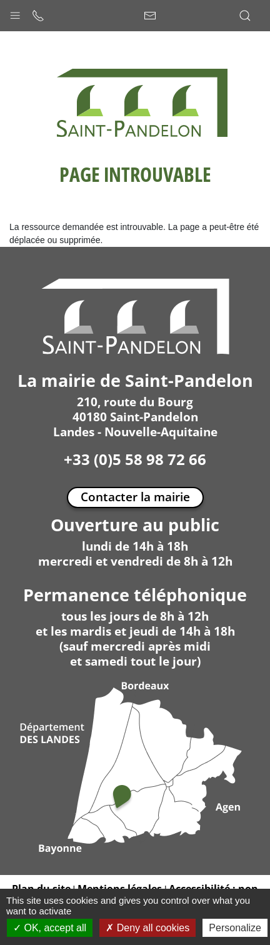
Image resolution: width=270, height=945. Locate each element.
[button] (15, 12)
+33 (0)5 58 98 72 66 (135, 459)
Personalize (235, 927)
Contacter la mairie (135, 496)
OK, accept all (49, 927)
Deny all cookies (147, 927)
